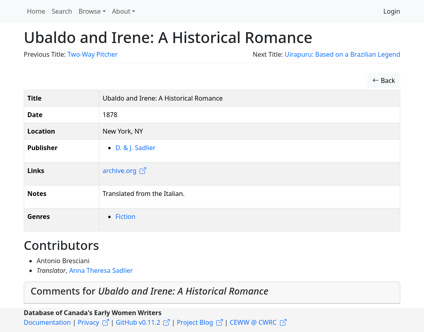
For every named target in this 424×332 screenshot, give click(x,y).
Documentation (47, 322)
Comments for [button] (149, 291)
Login (391, 11)
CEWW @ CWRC (253, 322)
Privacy (88, 322)
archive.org (119, 170)
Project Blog (195, 322)
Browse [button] (89, 11)
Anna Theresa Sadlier (101, 270)
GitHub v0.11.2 (138, 322)
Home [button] (36, 11)
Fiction (125, 216)
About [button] (121, 11)
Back (384, 80)
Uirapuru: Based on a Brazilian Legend (342, 54)
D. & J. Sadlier (135, 147)
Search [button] (62, 11)
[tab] (212, 292)
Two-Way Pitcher (93, 54)
